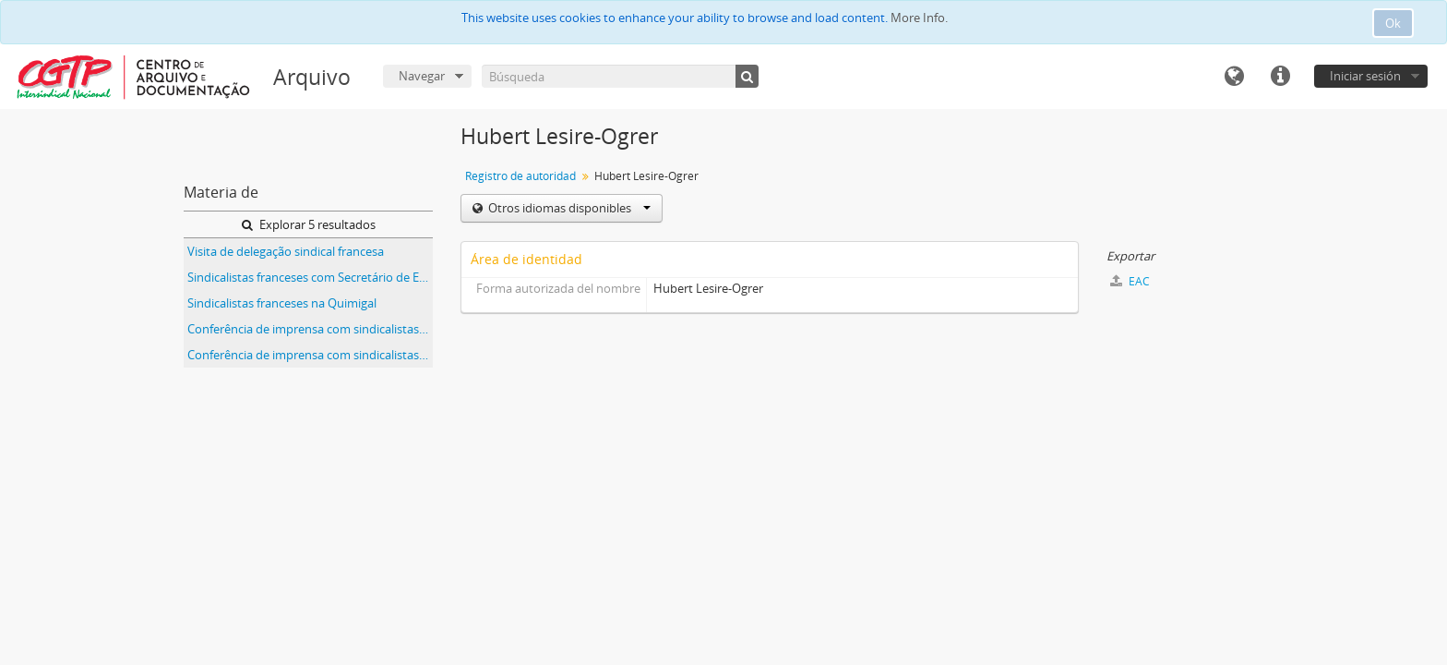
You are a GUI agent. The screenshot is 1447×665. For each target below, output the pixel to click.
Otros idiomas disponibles (568, 208)
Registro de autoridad (520, 176)
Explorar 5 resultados (309, 224)
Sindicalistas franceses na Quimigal (282, 303)
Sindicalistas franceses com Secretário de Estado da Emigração (310, 277)
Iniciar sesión (1365, 75)
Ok (1393, 23)
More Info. (919, 17)
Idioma (1234, 77)
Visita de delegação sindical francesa (285, 251)
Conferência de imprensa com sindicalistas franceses (310, 328)
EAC (1130, 281)
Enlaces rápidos (1280, 77)
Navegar (422, 75)
